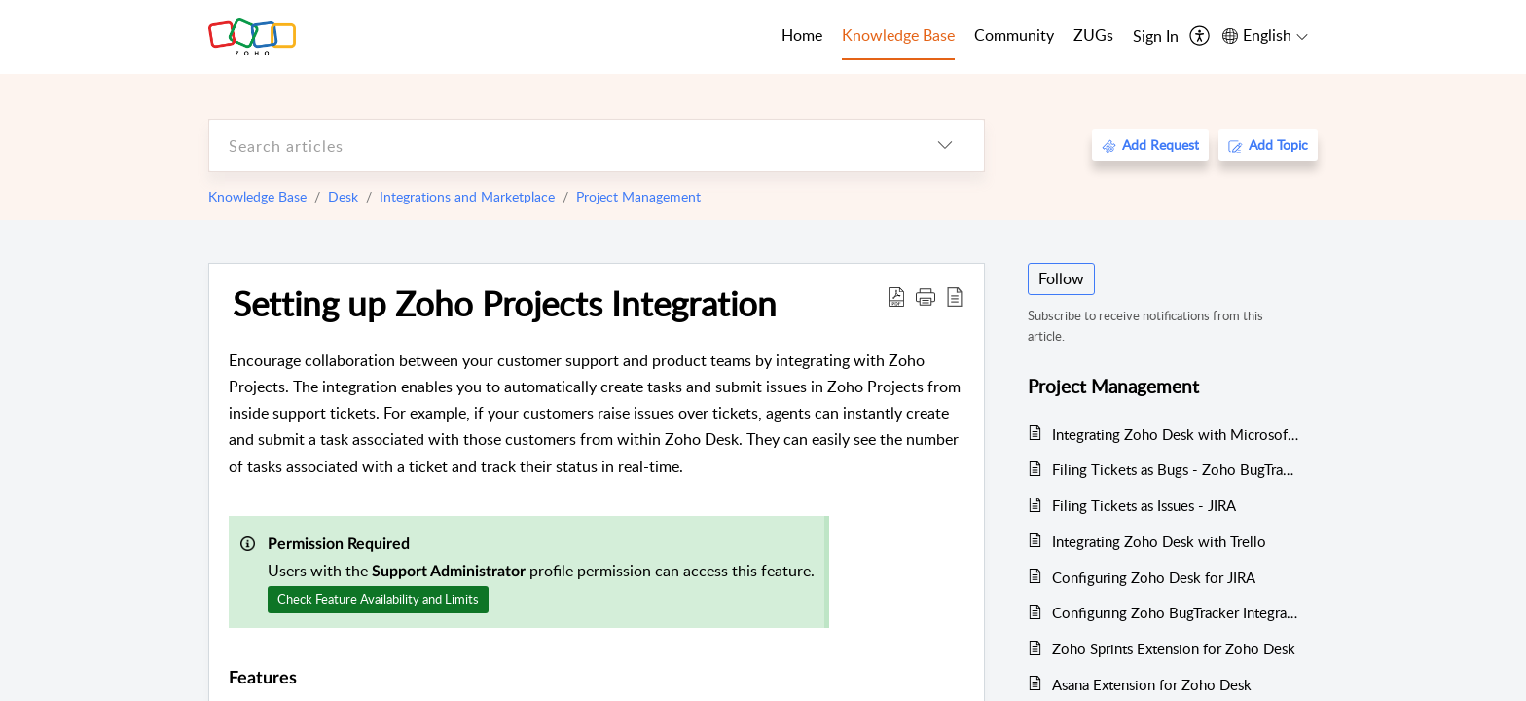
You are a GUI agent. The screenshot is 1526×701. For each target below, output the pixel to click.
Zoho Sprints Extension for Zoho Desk (1173, 648)
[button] (925, 296)
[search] (557, 145)
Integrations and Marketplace (467, 196)
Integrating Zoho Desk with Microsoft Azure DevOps (1175, 434)
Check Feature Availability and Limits (378, 599)
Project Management (638, 196)
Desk (343, 196)
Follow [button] (1061, 278)
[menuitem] (1155, 37)
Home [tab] (801, 35)
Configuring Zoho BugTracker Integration (1175, 612)
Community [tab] (1014, 35)
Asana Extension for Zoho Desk (1152, 684)
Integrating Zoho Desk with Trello (1159, 541)
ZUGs (1093, 35)
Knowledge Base (257, 196)
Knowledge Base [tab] (898, 35)
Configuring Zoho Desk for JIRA (1153, 577)
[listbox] (945, 145)
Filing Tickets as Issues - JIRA (1144, 505)
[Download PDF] (896, 296)
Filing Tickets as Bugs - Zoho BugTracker (1175, 469)
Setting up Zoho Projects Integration (505, 302)
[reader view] (954, 296)
